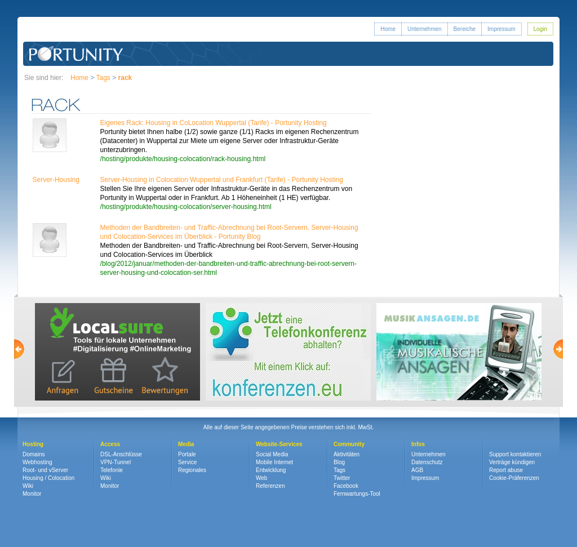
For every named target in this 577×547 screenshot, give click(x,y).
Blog (339, 462)
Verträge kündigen (512, 462)
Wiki (28, 486)
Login (540, 29)
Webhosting (37, 462)
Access (110, 444)
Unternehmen (424, 29)
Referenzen (270, 486)
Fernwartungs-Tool (357, 494)
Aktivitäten (346, 454)
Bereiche (465, 29)
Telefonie (111, 470)
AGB (417, 470)
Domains (34, 454)
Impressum (501, 29)
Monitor (32, 494)
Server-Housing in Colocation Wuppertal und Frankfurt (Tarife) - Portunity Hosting (221, 180)
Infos (418, 444)
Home (388, 29)
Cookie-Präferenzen (514, 478)
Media (186, 444)
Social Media (272, 454)
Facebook (346, 486)
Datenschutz (427, 462)
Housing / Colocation (48, 478)
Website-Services (279, 444)
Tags (103, 78)
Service (187, 462)
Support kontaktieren (515, 454)
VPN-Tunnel (115, 462)
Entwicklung (271, 470)
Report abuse (506, 470)
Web (261, 478)
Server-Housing (56, 180)
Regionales (192, 470)
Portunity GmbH (76, 54)
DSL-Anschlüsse (121, 454)
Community (349, 444)
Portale (187, 454)
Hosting (33, 444)
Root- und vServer (45, 470)
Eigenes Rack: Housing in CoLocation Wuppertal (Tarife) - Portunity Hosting (213, 123)
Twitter (342, 478)
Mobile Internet (274, 462)
